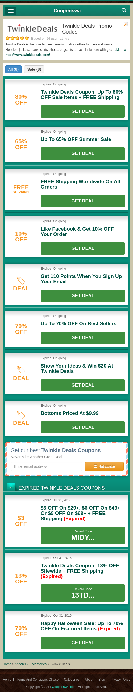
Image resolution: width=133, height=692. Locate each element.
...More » (120, 50)
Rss (126, 24)
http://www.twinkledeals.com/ (28, 55)
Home (7, 664)
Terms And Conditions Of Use (38, 679)
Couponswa (67, 10)
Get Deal (83, 111)
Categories (71, 679)
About (89, 679)
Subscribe (104, 466)
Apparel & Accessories (31, 664)
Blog (102, 679)
